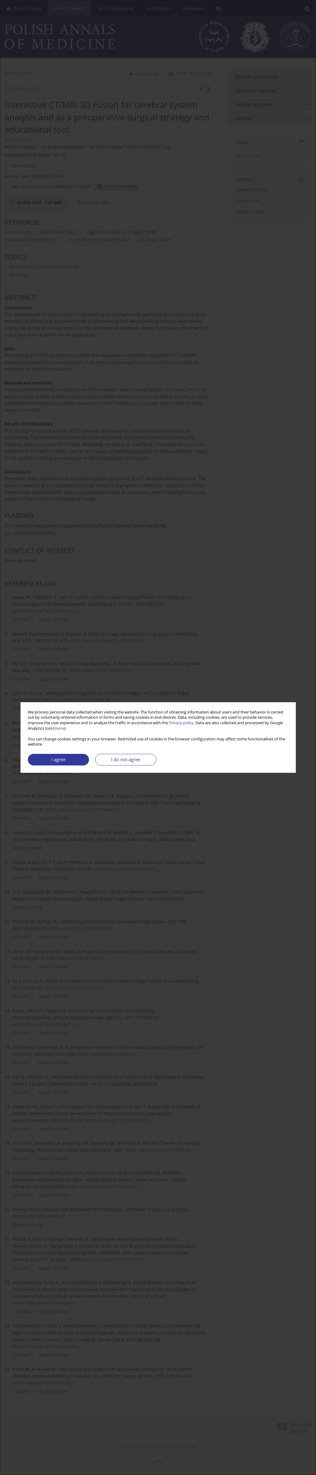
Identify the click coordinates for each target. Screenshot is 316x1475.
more (59, 728)
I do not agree (125, 759)
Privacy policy (181, 722)
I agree (58, 759)
